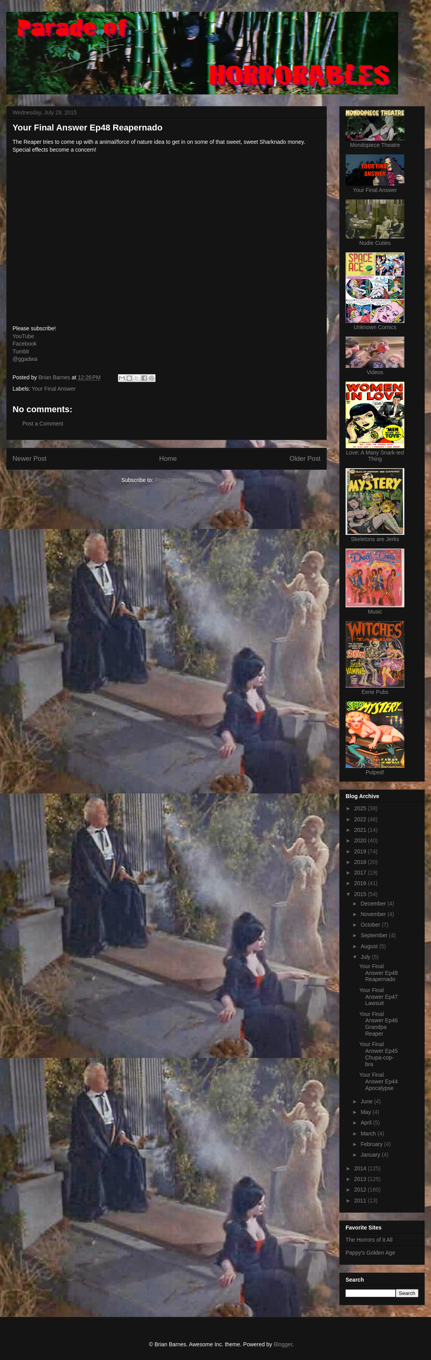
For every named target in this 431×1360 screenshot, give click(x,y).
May (366, 1112)
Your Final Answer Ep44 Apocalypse (378, 1081)
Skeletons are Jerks (375, 539)
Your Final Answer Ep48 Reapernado (378, 973)
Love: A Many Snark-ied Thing (375, 455)
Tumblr (21, 351)
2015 (361, 894)
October (371, 925)
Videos (375, 372)
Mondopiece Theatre (375, 145)
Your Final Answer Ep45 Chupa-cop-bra (378, 1054)
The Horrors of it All (369, 1240)
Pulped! (375, 772)
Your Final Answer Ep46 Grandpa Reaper (378, 1024)
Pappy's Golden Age (370, 1253)
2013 (361, 1179)
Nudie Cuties (375, 243)
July (366, 957)
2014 (361, 1168)
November (373, 914)
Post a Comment (42, 423)
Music (375, 611)
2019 (361, 851)
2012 (361, 1189)
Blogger (282, 1344)
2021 (361, 830)
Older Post (305, 458)
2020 (361, 840)
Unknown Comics (375, 327)
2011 (361, 1200)
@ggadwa (25, 359)
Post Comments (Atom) (183, 480)
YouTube (23, 336)
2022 (361, 819)
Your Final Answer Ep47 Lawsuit (378, 997)
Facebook (24, 343)
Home (168, 458)
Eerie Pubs (375, 692)
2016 (361, 883)
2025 (361, 808)
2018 (361, 862)
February (372, 1144)
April (366, 1122)
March (368, 1133)
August (369, 946)
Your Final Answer (54, 389)
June (367, 1101)
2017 (361, 872)
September (374, 935)
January (371, 1155)
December (373, 903)
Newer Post (30, 458)
